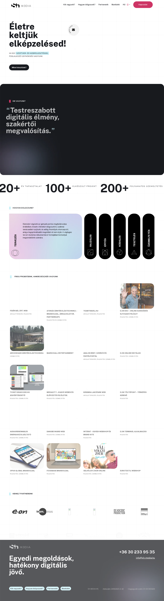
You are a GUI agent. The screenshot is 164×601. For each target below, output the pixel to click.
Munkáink (116, 5)
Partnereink (103, 5)
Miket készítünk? (21, 67)
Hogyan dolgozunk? (86, 5)
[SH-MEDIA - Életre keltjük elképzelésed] (21, 5)
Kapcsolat (143, 5)
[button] (129, 4)
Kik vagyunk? (69, 5)
